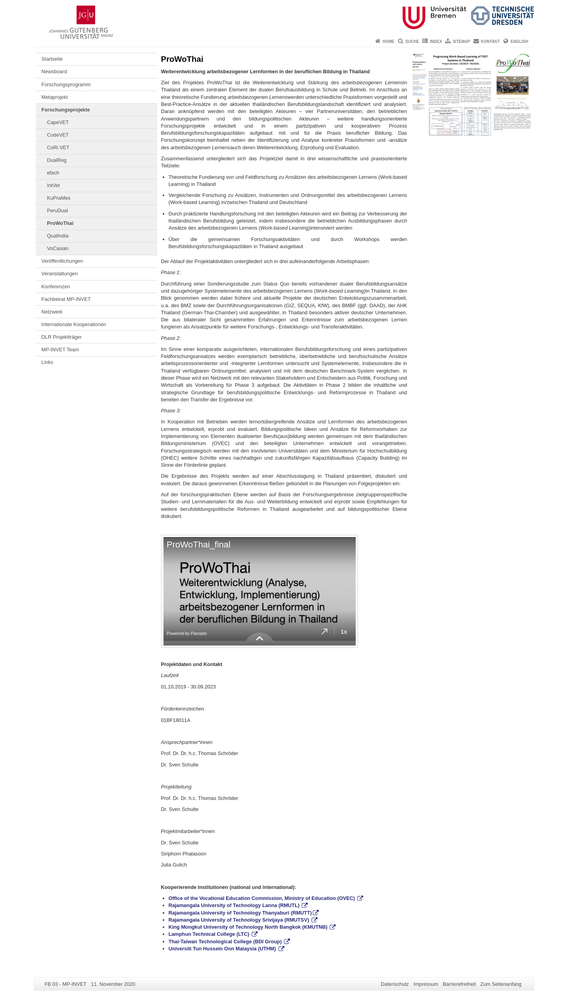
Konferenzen (55, 286)
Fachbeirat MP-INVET (66, 299)
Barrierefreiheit (459, 984)
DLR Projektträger (61, 337)
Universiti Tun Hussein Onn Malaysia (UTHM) (223, 949)
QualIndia (58, 236)
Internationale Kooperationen (73, 324)
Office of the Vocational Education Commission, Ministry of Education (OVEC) (262, 898)
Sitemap (461, 41)
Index (436, 41)
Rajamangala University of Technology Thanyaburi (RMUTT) (240, 913)
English (519, 41)
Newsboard (54, 71)
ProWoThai (60, 223)
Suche (412, 41)
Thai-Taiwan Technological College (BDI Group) (226, 941)
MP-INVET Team (60, 350)
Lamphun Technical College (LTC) (210, 934)
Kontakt (490, 41)
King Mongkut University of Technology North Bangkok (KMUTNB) (249, 927)
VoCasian (58, 248)
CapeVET (58, 122)
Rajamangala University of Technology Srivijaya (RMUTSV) (239, 920)
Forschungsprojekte (65, 110)
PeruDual (57, 210)
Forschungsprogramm (66, 84)
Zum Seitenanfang (501, 984)
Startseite (52, 59)
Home (389, 41)
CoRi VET (58, 147)
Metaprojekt (54, 97)
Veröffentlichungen (62, 261)
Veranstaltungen (59, 273)
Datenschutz (395, 984)
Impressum (425, 984)
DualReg (57, 160)
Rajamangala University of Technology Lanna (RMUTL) (235, 905)
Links (47, 362)
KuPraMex (59, 198)
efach (53, 173)
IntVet (53, 185)
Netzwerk (51, 312)
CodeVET (58, 135)
